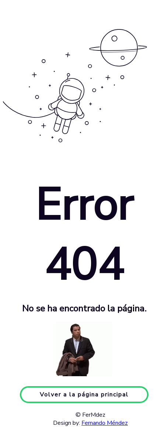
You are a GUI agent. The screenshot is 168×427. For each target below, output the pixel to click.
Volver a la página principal (84, 395)
